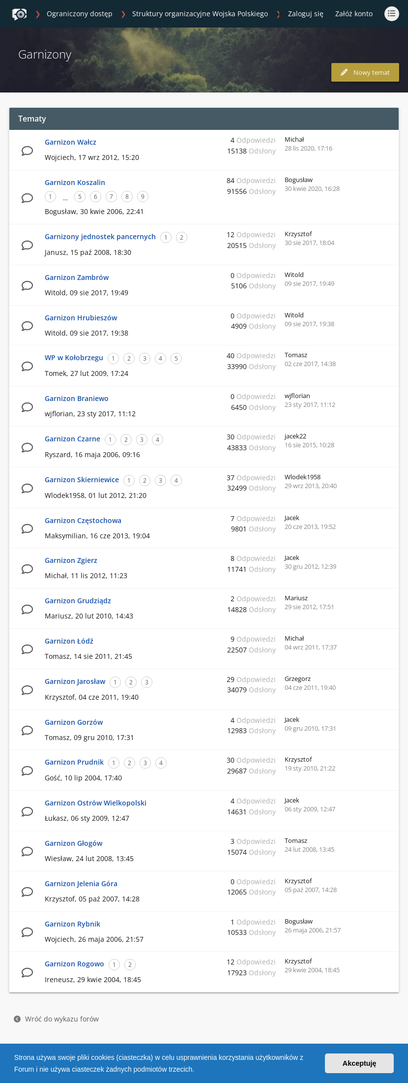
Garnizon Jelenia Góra (81, 883)
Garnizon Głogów (73, 843)
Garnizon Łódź (69, 641)
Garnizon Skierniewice (82, 479)
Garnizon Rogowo (74, 963)
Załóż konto (354, 13)
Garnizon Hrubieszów (81, 317)
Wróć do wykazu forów (56, 1018)
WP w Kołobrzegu (74, 357)
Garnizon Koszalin (75, 182)
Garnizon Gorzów (74, 722)
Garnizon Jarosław (75, 681)
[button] (197, 1070)
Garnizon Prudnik (74, 762)
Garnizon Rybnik (72, 923)
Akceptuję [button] (360, 1063)
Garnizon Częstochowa (83, 520)
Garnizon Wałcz (70, 142)
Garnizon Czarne (72, 438)
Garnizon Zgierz (71, 560)
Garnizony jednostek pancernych (100, 236)
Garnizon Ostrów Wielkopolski (95, 802)
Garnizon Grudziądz (78, 600)
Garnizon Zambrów (77, 277)
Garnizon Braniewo (77, 398)
